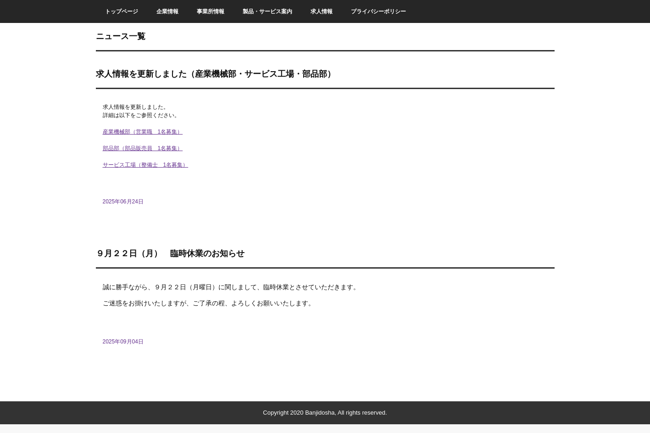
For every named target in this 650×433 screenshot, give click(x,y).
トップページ (121, 11)
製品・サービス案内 (267, 11)
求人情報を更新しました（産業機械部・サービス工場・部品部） (215, 74)
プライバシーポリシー (378, 11)
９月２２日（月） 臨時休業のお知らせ (170, 253)
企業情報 (167, 11)
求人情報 (322, 11)
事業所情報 (210, 11)
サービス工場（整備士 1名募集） (146, 165)
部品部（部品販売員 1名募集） (143, 148)
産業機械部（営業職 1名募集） (143, 132)
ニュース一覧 (120, 36)
